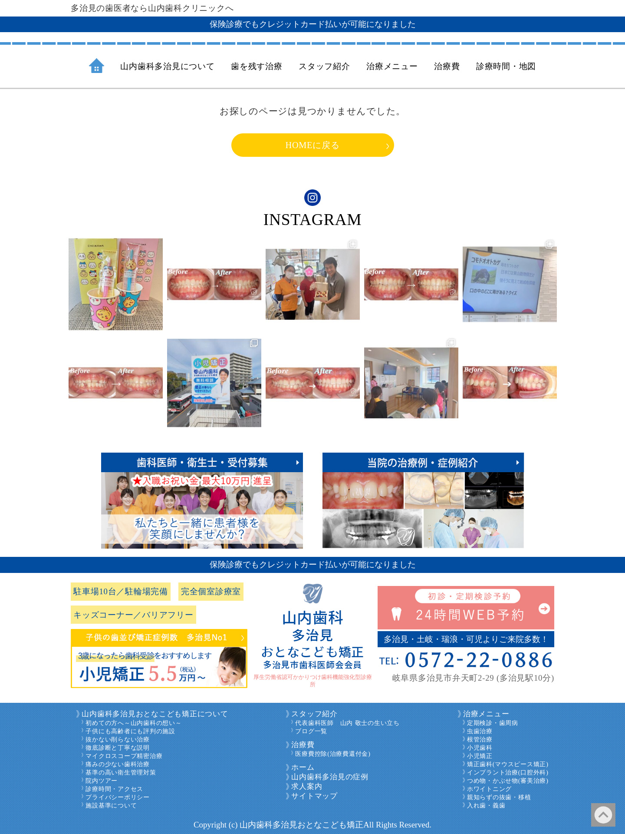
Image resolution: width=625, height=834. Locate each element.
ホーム (302, 767)
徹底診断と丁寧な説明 (118, 747)
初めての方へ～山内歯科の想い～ (133, 722)
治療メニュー (486, 714)
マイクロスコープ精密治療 (124, 755)
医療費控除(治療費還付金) (332, 753)
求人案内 (306, 786)
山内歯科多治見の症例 (329, 777)
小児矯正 (480, 755)
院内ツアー (102, 780)
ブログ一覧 (311, 731)
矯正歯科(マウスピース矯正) (508, 764)
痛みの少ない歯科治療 (118, 764)
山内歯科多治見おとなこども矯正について (155, 714)
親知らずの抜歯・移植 (499, 797)
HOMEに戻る (313, 145)
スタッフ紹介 (314, 714)
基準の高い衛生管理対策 (121, 772)
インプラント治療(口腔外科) (508, 772)
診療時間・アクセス (114, 788)
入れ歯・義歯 (486, 805)
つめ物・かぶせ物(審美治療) (508, 780)
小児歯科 (480, 747)
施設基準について (111, 805)
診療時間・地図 (506, 66)
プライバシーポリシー (118, 797)
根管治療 (480, 739)
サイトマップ (314, 796)
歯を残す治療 (257, 66)
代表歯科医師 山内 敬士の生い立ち (347, 722)
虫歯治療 (480, 731)
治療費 (302, 745)
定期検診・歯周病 (492, 722)
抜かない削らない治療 (118, 739)
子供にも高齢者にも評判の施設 (130, 731)
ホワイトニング (489, 788)
